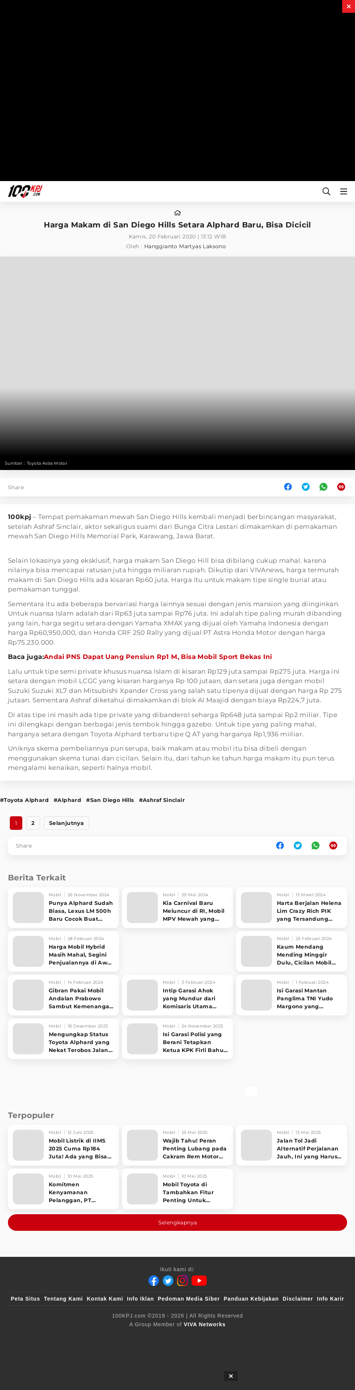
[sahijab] (98, 1337)
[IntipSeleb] (287, 1337)
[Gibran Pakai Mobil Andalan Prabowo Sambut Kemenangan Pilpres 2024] (63, 995)
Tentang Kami (63, 1299)
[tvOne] (192, 1337)
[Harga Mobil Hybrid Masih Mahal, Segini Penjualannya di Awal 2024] (63, 951)
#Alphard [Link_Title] (67, 800)
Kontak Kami (105, 1299)
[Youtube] (199, 1280)
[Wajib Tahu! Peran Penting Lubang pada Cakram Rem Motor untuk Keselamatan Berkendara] (177, 1145)
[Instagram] (182, 1280)
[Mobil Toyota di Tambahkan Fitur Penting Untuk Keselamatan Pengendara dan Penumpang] (177, 1189)
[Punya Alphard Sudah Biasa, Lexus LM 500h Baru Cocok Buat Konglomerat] (63, 907)
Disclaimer (297, 1299)
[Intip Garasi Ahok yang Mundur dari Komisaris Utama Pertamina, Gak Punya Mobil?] (177, 995)
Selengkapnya (177, 1222)
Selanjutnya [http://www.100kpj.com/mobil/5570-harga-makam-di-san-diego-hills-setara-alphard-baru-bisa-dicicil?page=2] (66, 823)
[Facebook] (153, 1280)
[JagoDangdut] (326, 1337)
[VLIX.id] (133, 1337)
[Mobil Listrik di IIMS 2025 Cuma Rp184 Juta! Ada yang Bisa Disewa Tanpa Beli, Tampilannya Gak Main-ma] (63, 1145)
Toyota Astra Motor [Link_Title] (47, 463)
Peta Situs (25, 1299)
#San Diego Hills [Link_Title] (110, 800)
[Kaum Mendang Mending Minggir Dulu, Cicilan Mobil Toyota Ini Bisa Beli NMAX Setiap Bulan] (291, 951)
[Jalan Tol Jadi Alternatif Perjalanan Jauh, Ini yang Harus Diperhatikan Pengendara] (291, 1145)
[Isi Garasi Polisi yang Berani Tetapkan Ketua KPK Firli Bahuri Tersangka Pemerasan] (177, 1038)
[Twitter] (168, 1280)
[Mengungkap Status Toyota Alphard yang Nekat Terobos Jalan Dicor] (63, 1038)
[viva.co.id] (31, 1337)
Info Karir (330, 1299)
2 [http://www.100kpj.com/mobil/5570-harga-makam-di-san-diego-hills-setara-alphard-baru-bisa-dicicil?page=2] (32, 823)
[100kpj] (67, 1337)
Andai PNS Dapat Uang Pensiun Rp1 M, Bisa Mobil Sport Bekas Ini (158, 656)
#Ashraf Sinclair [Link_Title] (162, 800)
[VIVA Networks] (205, 1324)
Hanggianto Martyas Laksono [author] (185, 246)
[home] (177, 213)
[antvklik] (250, 1337)
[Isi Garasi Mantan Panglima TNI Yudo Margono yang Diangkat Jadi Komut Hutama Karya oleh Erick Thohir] (291, 995)
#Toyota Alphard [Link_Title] (24, 800)
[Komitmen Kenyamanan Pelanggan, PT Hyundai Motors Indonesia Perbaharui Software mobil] (63, 1189)
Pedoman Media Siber (189, 1299)
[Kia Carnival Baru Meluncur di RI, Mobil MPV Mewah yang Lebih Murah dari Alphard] (177, 907)
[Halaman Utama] (24, 191)
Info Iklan (140, 1299)
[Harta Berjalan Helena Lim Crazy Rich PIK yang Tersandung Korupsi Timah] (291, 907)
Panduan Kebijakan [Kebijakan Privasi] (251, 1299)
